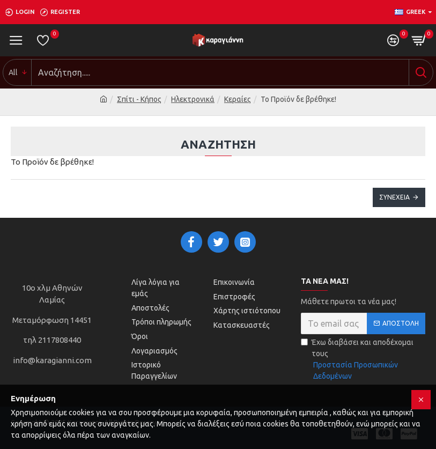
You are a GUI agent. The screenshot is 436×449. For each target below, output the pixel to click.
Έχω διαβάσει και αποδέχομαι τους (363, 360)
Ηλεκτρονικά (193, 99)
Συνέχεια (394, 197)
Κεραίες (237, 99)
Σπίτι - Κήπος (139, 99)
